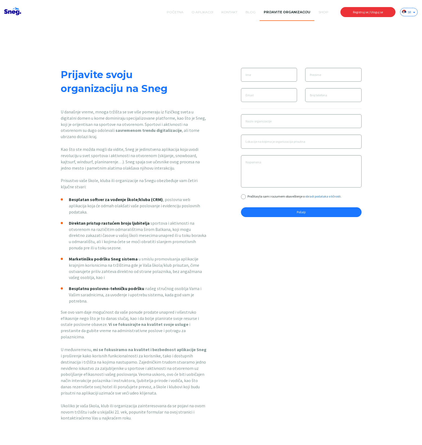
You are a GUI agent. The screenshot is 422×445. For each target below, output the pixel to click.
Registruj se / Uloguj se (368, 12)
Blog (251, 12)
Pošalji (301, 212)
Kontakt (229, 12)
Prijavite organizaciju (287, 12)
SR (408, 12)
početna (175, 12)
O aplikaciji (202, 12)
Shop (323, 12)
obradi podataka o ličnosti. (323, 196)
